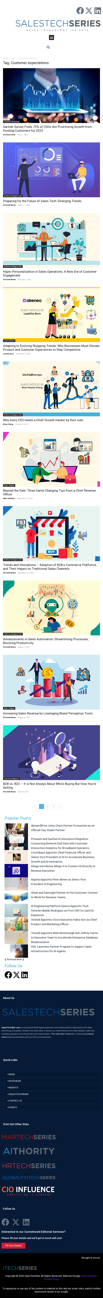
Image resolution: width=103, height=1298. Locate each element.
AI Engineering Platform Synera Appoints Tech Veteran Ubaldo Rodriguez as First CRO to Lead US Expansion (62, 910)
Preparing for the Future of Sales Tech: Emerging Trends (42, 201)
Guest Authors (9, 341)
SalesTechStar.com (11, 1027)
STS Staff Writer (9, 205)
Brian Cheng (8, 424)
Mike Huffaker (9, 498)
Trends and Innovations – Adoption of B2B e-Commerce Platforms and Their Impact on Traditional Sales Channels (49, 567)
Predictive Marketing (11, 122)
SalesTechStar (88, 1276)
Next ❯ (20, 959)
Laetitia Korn (8, 354)
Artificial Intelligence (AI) (13, 196)
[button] (51, 37)
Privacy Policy (51, 1279)
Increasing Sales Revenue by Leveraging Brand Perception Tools (48, 713)
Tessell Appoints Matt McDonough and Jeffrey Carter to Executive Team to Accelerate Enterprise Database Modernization (64, 937)
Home (5, 58)
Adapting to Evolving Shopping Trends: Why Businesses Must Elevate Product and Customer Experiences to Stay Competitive (51, 347)
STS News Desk (9, 134)
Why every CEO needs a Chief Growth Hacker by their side (43, 420)
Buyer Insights (9, 485)
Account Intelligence (11, 779)
